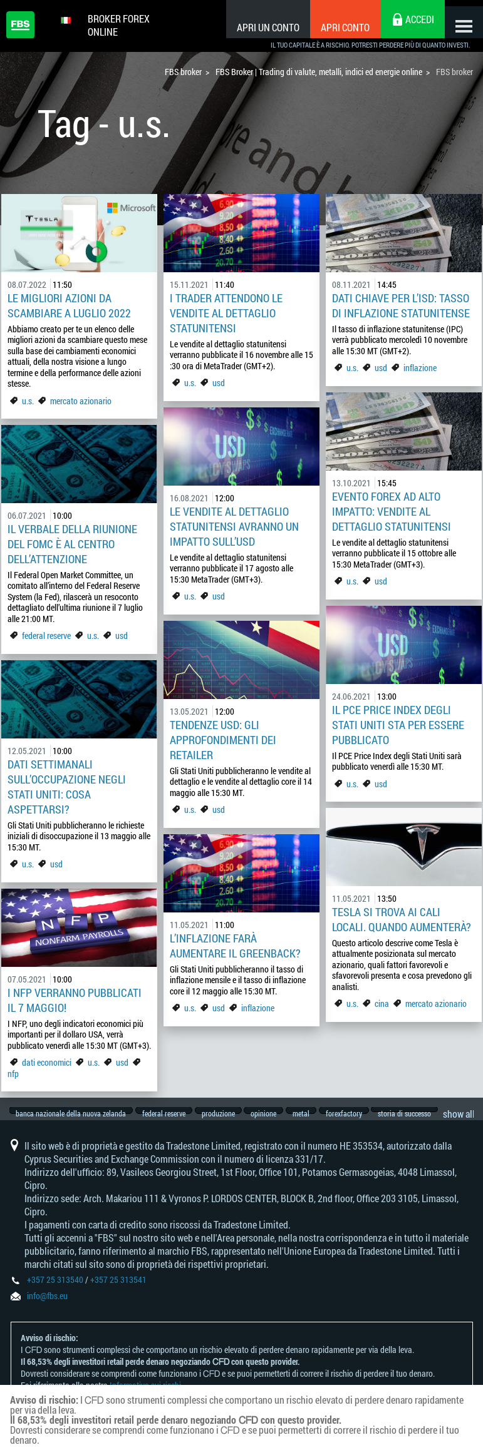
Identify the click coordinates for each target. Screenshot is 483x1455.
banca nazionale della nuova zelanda (71, 1114)
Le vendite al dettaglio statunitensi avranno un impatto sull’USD (234, 526)
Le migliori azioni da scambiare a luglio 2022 (69, 305)
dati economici (47, 1062)
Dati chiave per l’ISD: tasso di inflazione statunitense (401, 305)
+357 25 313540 (55, 1291)
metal (317, 1114)
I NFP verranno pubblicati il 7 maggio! (75, 1000)
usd (218, 383)
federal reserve (46, 635)
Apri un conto (256, 27)
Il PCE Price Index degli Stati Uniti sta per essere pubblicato (398, 724)
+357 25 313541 (118, 1291)
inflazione (420, 368)
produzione (226, 1114)
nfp (13, 1074)
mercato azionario (81, 401)
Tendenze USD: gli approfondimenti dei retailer (223, 739)
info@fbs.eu (47, 1307)
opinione (276, 1114)
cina (382, 1003)
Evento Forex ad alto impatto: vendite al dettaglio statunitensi (391, 511)
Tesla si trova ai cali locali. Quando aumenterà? (401, 919)
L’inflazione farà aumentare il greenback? (235, 946)
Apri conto (333, 27)
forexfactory (364, 1114)
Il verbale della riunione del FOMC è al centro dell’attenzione (72, 543)
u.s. (28, 401)
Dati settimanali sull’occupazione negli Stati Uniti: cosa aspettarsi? (67, 787)
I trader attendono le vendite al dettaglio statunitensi (226, 312)
